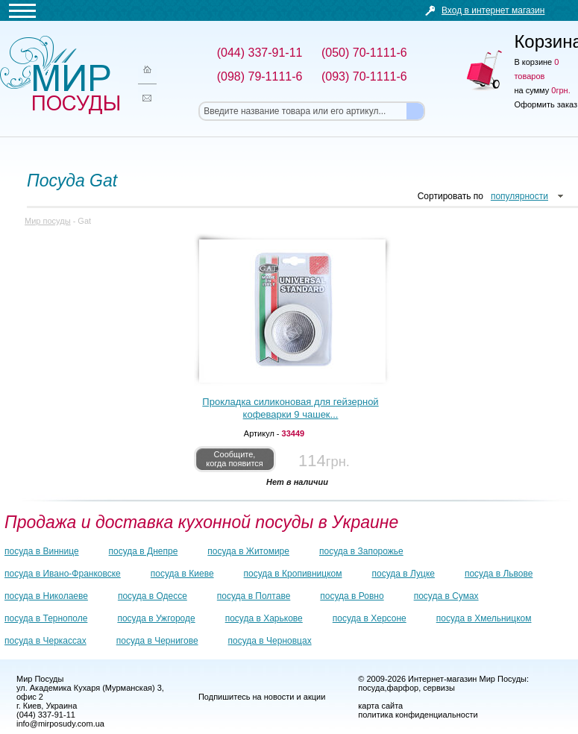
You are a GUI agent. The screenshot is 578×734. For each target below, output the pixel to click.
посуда (371, 687)
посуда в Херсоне (369, 618)
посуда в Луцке (403, 573)
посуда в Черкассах (45, 641)
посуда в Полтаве (253, 596)
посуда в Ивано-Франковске (62, 573)
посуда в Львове (499, 573)
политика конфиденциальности (417, 714)
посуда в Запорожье (361, 551)
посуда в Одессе (152, 596)
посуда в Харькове (264, 618)
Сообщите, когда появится (234, 459)
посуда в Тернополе (45, 618)
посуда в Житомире (248, 551)
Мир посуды (59, 75)
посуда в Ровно (351, 596)
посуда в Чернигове (157, 641)
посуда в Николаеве (46, 596)
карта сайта (380, 705)
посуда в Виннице (41, 551)
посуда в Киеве (182, 573)
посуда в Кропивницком (293, 573)
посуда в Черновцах (270, 641)
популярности (519, 196)
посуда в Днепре (143, 551)
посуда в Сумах (446, 596)
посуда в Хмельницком (484, 618)
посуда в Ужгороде (156, 618)
